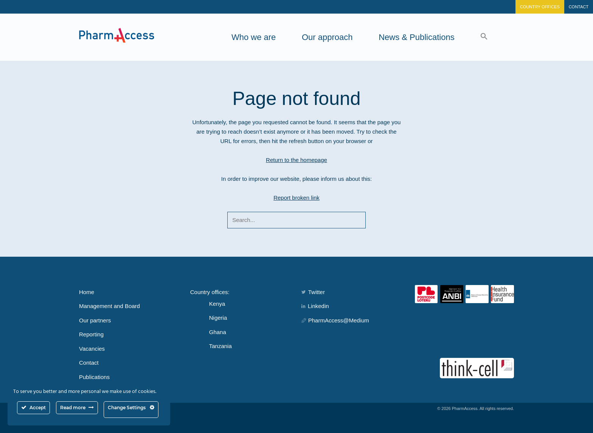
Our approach (327, 37)
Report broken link (296, 197)
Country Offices (540, 7)
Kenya (217, 303)
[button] (484, 37)
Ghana (217, 332)
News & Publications (417, 37)
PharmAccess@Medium (335, 320)
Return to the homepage (296, 160)
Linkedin (315, 306)
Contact (578, 7)
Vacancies (92, 348)
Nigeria (218, 317)
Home (86, 292)
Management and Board (109, 306)
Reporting (91, 334)
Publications (94, 377)
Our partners (95, 320)
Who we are (253, 37)
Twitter (313, 292)
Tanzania (220, 346)
